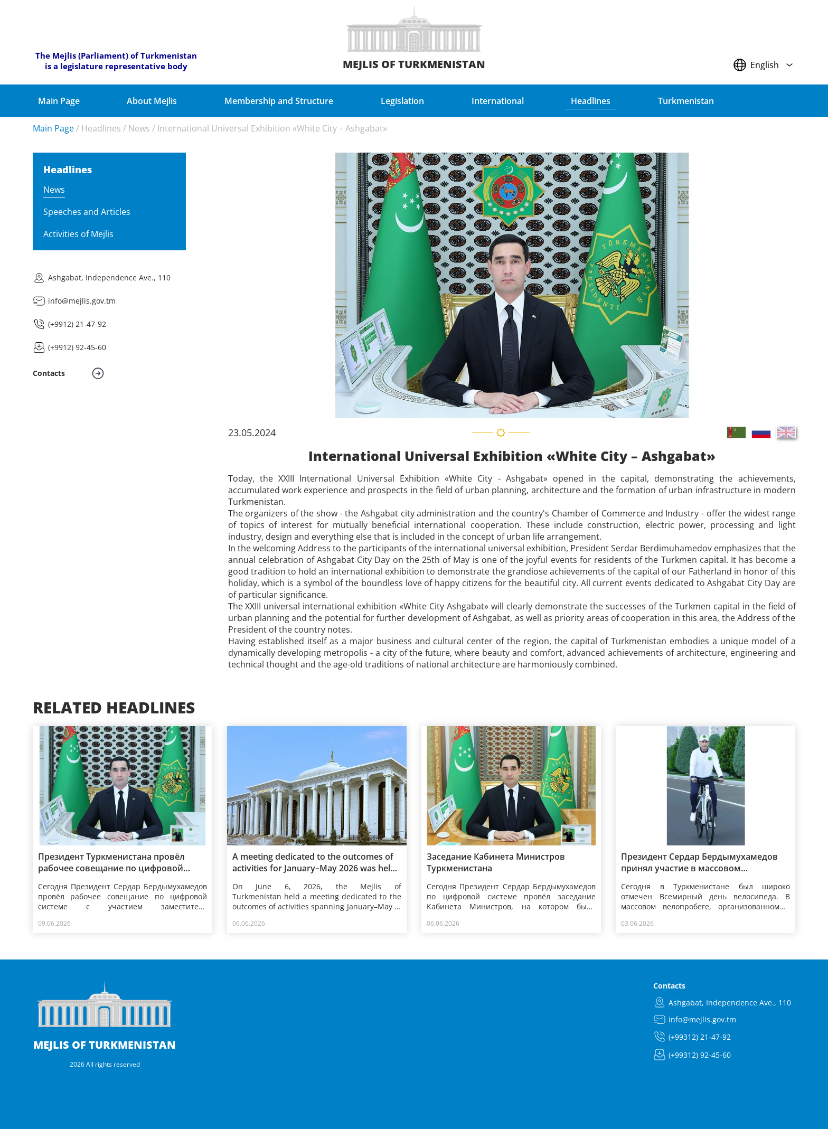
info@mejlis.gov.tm (82, 301)
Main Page (53, 128)
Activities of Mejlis (78, 234)
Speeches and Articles (86, 212)
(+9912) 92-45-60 (77, 347)
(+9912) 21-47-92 (77, 324)
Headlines (101, 128)
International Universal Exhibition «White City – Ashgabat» (272, 128)
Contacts (669, 986)
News (139, 128)
